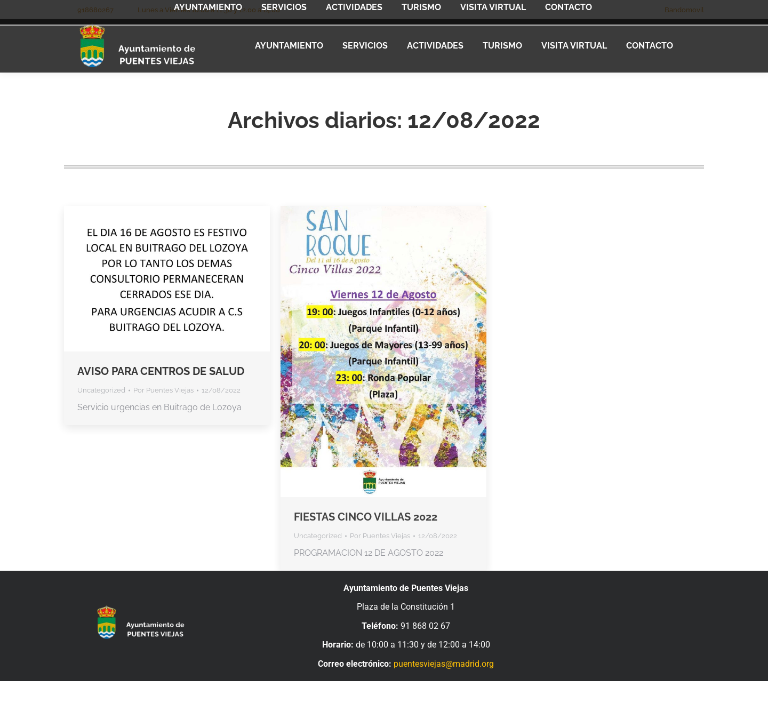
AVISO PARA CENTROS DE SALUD (160, 371)
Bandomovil (684, 10)
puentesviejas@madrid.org (444, 664)
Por (163, 390)
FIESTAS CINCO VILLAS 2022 (365, 516)
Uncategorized (101, 390)
